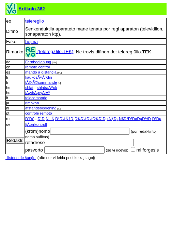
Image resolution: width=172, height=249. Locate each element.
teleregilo (34, 21)
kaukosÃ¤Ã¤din (38, 77)
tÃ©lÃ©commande (41, 82)
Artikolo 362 (31, 8)
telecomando (36, 98)
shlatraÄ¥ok (47, 88)
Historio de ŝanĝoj (20, 158)
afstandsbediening (41, 108)
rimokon (32, 103)
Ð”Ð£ (29, 119)
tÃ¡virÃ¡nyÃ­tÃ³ (37, 93)
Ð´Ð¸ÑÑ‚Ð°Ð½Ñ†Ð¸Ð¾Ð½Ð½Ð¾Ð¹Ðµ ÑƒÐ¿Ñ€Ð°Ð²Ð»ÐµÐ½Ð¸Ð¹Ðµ (99, 119)
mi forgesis (145, 150)
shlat (29, 88)
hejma (31, 41)
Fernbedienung (38, 62)
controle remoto (38, 113)
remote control (37, 67)
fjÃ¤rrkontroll (36, 124)
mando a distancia (41, 72)
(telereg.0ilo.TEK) (49, 51)
